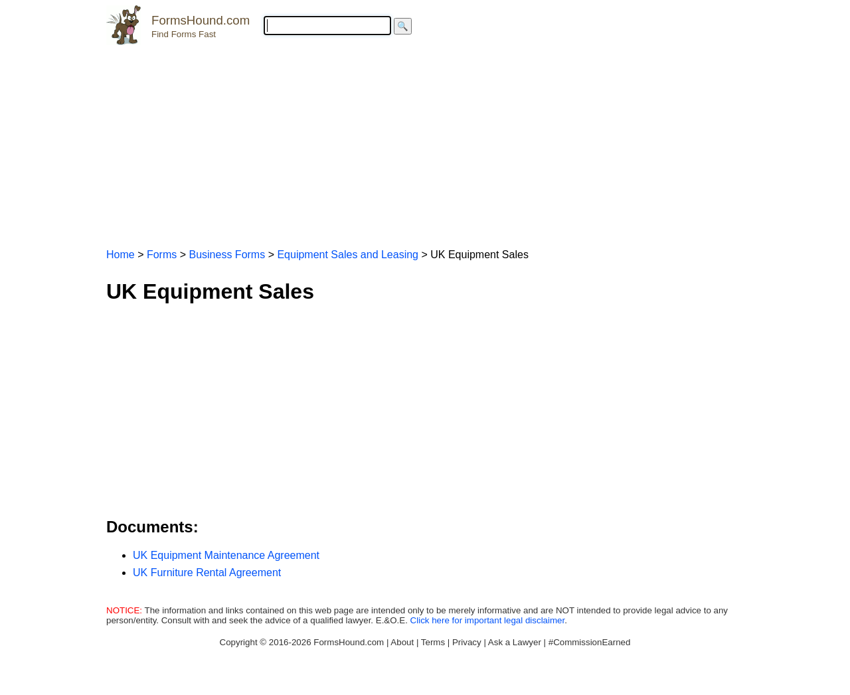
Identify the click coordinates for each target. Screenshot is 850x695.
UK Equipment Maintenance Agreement (226, 555)
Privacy (466, 642)
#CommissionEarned (590, 642)
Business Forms (227, 254)
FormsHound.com (200, 20)
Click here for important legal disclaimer (487, 620)
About (402, 642)
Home (120, 254)
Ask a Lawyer (514, 642)
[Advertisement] (425, 141)
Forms (162, 254)
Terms (433, 642)
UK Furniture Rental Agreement (207, 572)
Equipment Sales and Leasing (347, 254)
